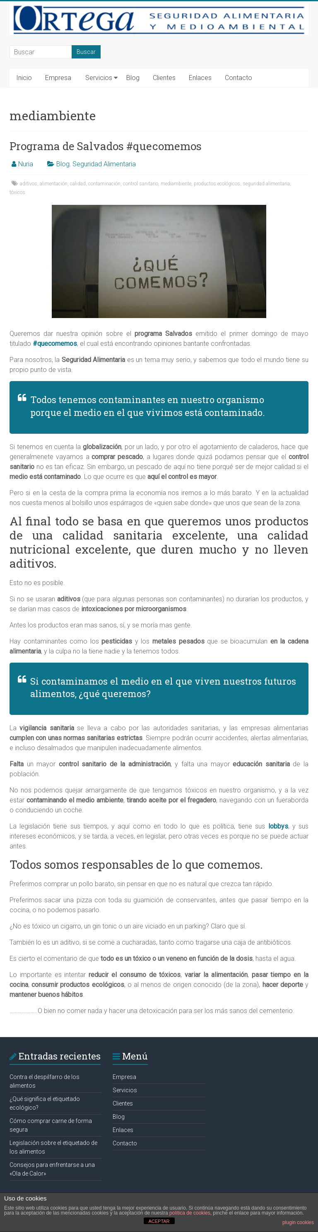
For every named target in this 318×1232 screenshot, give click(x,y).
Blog (133, 78)
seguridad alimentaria (266, 184)
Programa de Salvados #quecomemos (106, 146)
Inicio (24, 78)
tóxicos (17, 192)
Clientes (164, 78)
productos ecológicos (217, 184)
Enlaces (200, 78)
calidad (78, 184)
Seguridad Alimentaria (104, 164)
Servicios (98, 78)
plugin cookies (298, 1222)
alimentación (53, 184)
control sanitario (140, 184)
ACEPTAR (158, 1221)
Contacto (238, 78)
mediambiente (176, 184)
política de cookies (189, 1213)
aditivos (28, 184)
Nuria (25, 164)
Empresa (58, 78)
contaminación (104, 184)
